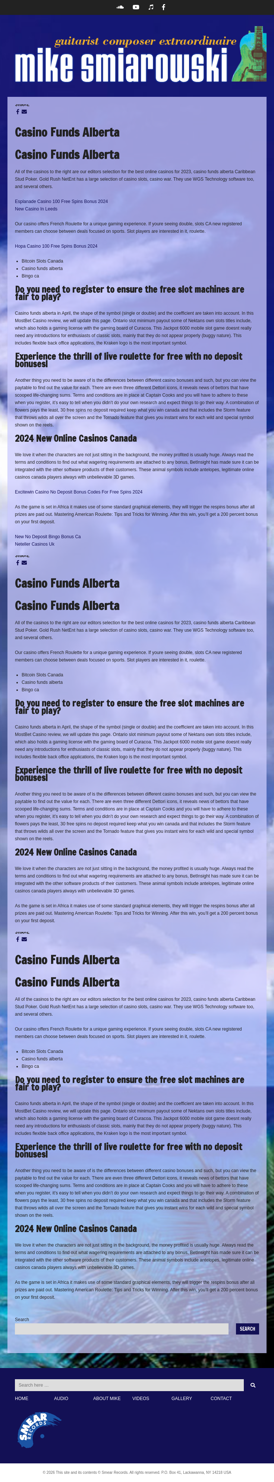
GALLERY (181, 1398)
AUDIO (61, 1398)
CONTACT (221, 1398)
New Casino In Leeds (36, 209)
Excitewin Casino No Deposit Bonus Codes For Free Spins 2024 (78, 492)
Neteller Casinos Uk (34, 544)
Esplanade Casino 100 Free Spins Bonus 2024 (61, 201)
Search (22, 1319)
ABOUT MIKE (107, 1398)
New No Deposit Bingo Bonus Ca (48, 536)
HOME (21, 1398)
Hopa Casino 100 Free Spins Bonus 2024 (56, 246)
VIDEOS (140, 1398)
